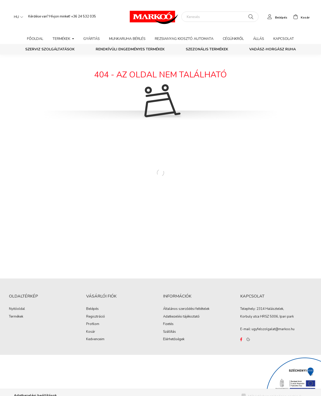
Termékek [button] (61, 38)
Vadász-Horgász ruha (272, 49)
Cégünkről (233, 38)
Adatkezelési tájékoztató (181, 317)
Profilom (92, 324)
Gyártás (91, 38)
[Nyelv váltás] (17, 17)
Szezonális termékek (207, 49)
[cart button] (300, 17)
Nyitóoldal (17, 309)
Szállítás (169, 332)
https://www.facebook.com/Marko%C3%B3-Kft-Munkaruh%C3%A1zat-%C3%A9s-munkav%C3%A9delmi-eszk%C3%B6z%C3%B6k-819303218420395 (241, 339)
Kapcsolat (283, 38)
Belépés (92, 309)
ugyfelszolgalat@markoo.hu (273, 329)
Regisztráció (95, 317)
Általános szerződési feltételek (186, 309)
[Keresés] (219, 17)
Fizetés (168, 324)
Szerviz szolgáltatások (50, 49)
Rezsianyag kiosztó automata (184, 38)
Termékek (16, 317)
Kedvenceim (95, 339)
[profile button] (276, 17)
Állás (258, 38)
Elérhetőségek (173, 339)
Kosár (90, 332)
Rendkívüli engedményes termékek (130, 49)
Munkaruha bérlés (127, 38)
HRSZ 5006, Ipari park (277, 316)
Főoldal (35, 38)
